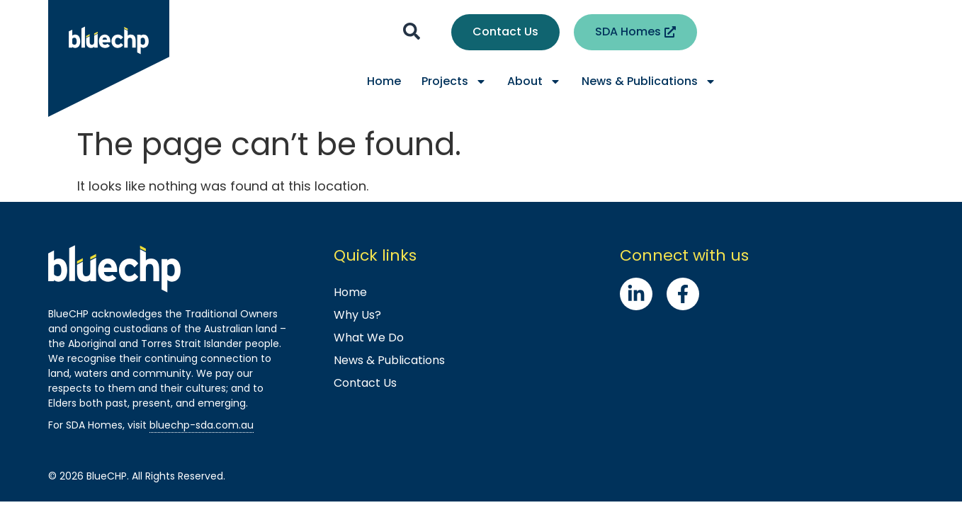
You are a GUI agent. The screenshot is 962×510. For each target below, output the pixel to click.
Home (384, 81)
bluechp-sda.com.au (201, 425)
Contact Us (365, 383)
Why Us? (357, 315)
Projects (454, 81)
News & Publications (649, 81)
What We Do (369, 337)
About (534, 81)
